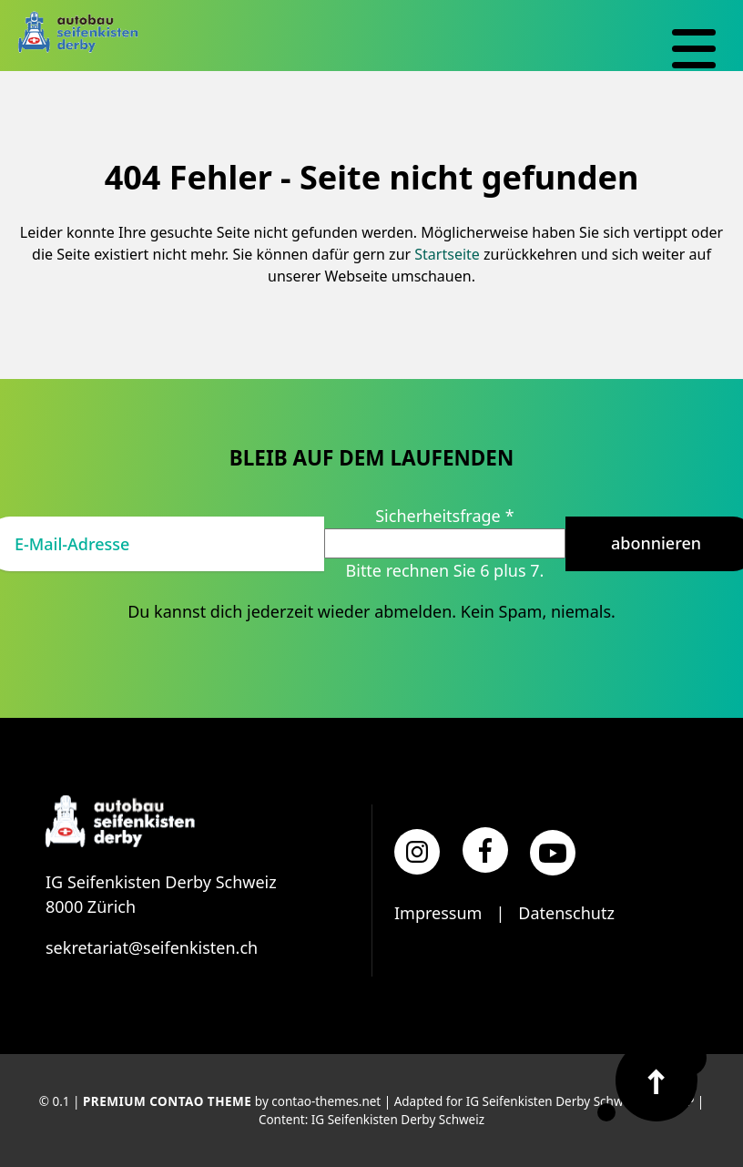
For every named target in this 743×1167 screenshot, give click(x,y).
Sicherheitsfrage (444, 516)
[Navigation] (694, 49)
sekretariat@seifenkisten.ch (152, 947)
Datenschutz (566, 913)
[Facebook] (485, 850)
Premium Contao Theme (167, 1101)
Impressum (438, 913)
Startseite (447, 254)
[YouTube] (552, 852)
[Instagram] (417, 852)
